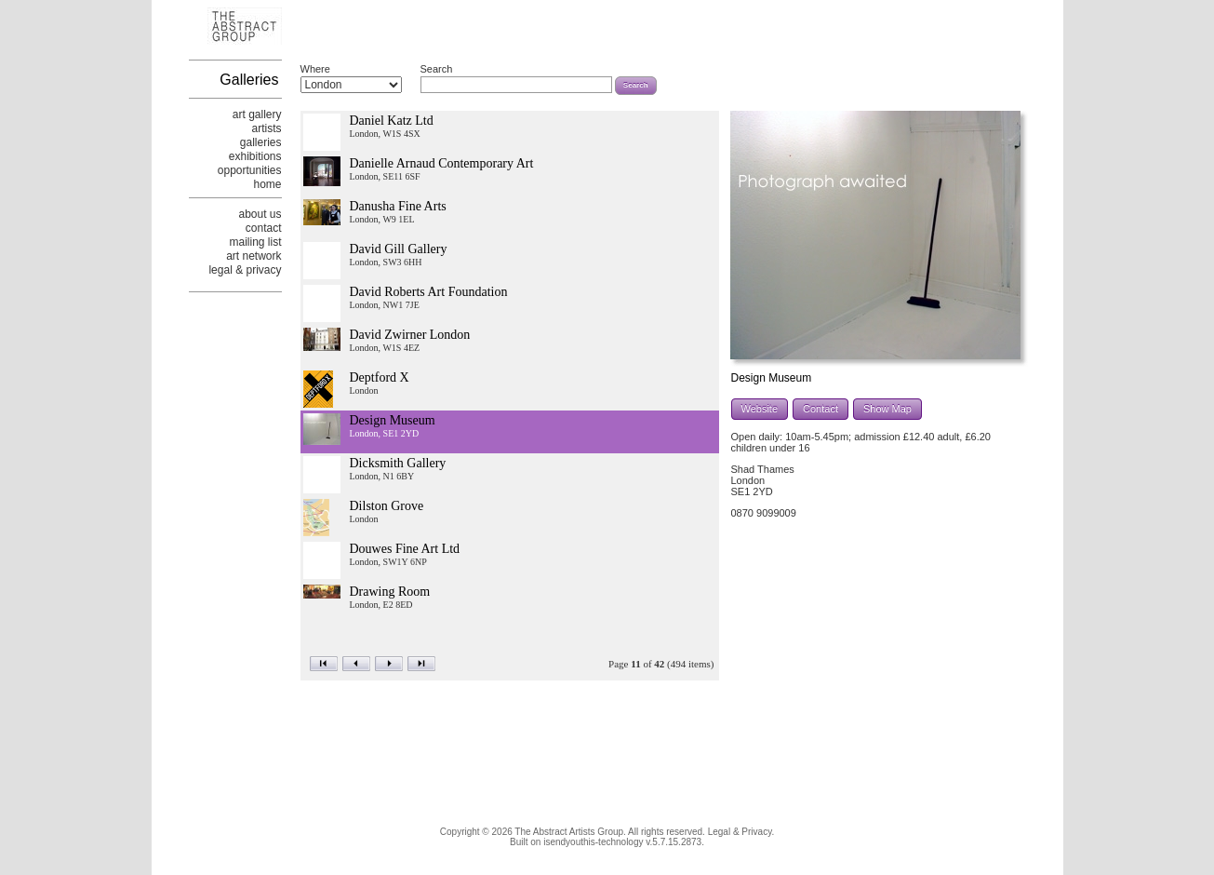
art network (253, 255)
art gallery (257, 114)
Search (436, 68)
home (267, 184)
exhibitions (255, 156)
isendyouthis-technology (593, 842)
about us (259, 214)
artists (266, 128)
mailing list (255, 242)
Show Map (887, 408)
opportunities (250, 170)
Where (315, 68)
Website (760, 408)
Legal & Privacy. (741, 832)
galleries (261, 142)
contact (264, 228)
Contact (820, 408)
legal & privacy (244, 269)
